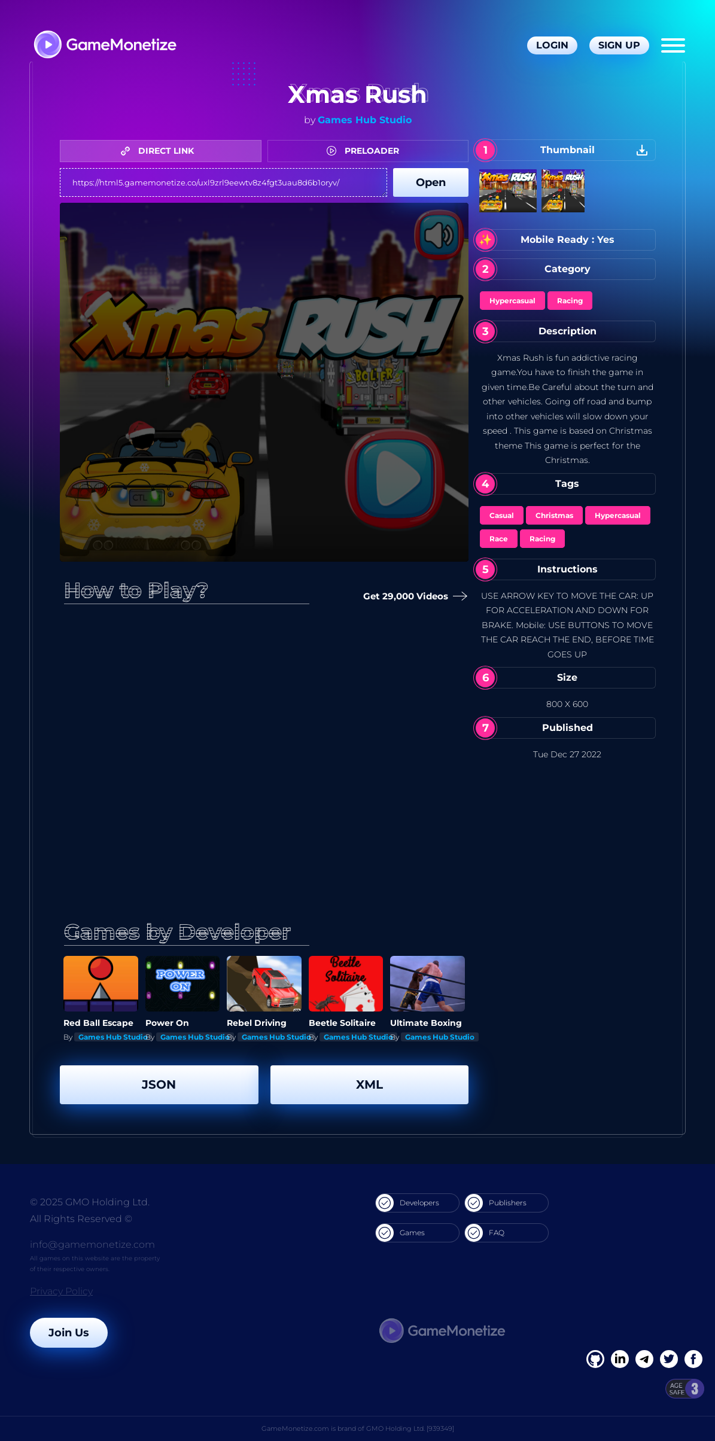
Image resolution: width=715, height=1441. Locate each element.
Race (498, 538)
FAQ (484, 1233)
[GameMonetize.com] (104, 46)
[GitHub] (693, 1359)
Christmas (554, 515)
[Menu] (673, 45)
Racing (570, 300)
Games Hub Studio (365, 120)
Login (552, 45)
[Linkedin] (644, 1359)
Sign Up (619, 45)
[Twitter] (669, 1359)
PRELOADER (366, 150)
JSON (159, 1084)
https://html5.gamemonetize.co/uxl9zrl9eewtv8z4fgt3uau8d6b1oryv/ (223, 182)
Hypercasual (512, 300)
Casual (501, 515)
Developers (407, 1203)
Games (400, 1233)
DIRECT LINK (160, 150)
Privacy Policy (61, 1291)
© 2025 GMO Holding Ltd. (90, 1202)
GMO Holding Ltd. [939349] (410, 1428)
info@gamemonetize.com (92, 1244)
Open (431, 182)
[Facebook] (595, 1359)
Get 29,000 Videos (413, 597)
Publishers (496, 1203)
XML (369, 1084)
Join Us (68, 1332)
